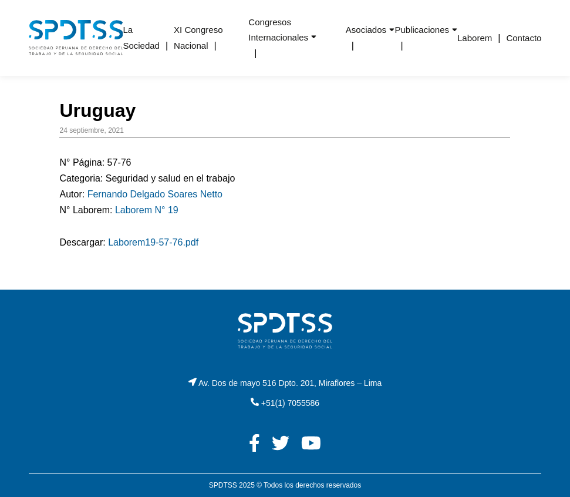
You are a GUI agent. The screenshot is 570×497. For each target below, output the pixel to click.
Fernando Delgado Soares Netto (154, 194)
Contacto (523, 38)
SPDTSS (223, 485)
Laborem (474, 38)
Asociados (366, 30)
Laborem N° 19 (146, 210)
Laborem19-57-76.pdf (153, 242)
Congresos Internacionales (278, 29)
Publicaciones (421, 30)
